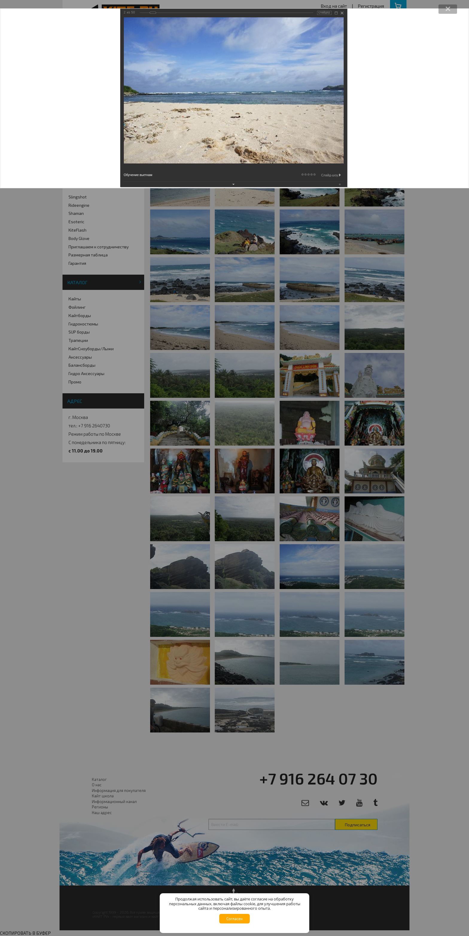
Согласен (234, 918)
